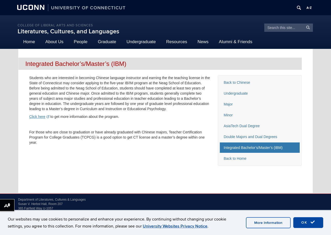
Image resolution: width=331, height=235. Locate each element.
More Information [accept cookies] (268, 223)
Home (29, 41)
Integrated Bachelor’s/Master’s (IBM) (253, 148)
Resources (176, 41)
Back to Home (235, 158)
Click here (39, 117)
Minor (228, 115)
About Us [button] (54, 41)
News (203, 41)
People (80, 41)
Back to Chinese (237, 82)
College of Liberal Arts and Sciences (55, 25)
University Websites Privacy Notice (175, 226)
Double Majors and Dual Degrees (250, 137)
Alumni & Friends (235, 41)
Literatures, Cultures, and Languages (68, 31)
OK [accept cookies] (308, 222)
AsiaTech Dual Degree (242, 126)
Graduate (107, 41)
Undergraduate (141, 41)
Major (228, 104)
